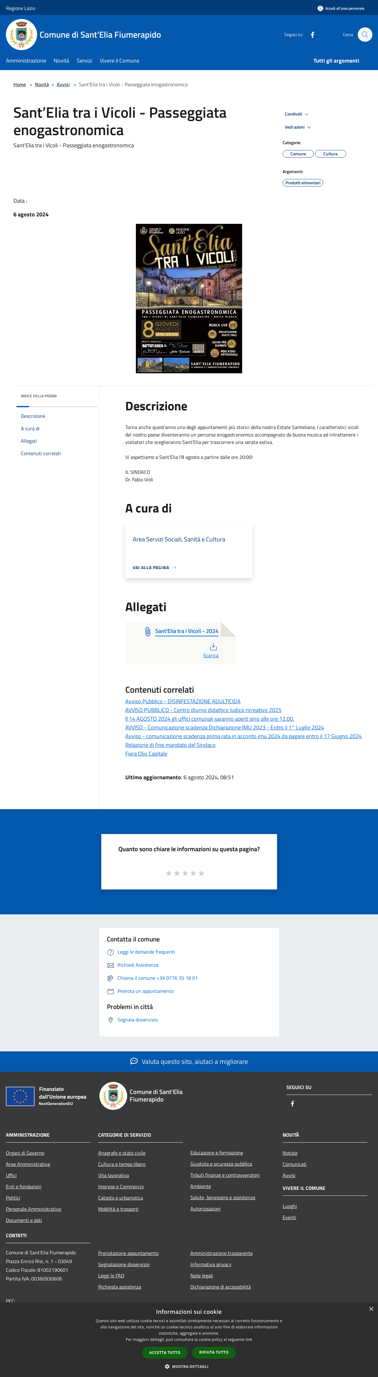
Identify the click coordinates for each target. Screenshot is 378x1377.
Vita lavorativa (113, 1175)
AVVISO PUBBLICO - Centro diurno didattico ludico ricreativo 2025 (203, 710)
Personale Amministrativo (33, 1209)
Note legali (201, 1275)
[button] (189, 1366)
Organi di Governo (25, 1153)
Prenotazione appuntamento (128, 1253)
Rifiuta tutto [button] (214, 1352)
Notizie (290, 1153)
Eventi (289, 1217)
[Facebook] (309, 34)
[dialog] (189, 1340)
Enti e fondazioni (23, 1186)
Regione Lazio (20, 8)
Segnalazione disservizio (124, 1264)
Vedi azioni (299, 127)
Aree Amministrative (28, 1164)
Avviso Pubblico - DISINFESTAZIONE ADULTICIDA (183, 701)
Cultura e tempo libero (122, 1164)
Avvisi (63, 84)
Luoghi (290, 1206)
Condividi (297, 114)
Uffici (11, 1175)
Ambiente (200, 1186)
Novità (42, 84)
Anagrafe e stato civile (122, 1153)
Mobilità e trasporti (118, 1209)
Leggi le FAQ (111, 1275)
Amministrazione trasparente (221, 1253)
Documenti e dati (24, 1220)
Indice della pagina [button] (39, 396)
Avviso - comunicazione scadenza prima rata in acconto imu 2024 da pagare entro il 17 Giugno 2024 (243, 736)
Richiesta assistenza (119, 1286)
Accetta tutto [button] (164, 1352)
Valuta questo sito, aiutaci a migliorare (189, 1061)
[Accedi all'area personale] (340, 8)
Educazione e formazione (216, 1152)
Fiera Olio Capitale (146, 753)
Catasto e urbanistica (120, 1197)
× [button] (371, 1309)
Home (19, 84)
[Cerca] (364, 34)
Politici (13, 1197)
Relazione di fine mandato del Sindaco (170, 745)
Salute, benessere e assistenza (222, 1197)
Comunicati (295, 1164)
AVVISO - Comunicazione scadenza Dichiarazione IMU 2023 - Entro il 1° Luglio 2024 (224, 727)
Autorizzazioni (205, 1208)
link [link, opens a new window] (249, 1339)
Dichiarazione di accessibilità (220, 1286)
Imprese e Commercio (121, 1186)
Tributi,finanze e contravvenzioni (225, 1175)
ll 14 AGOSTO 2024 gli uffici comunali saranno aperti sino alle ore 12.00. (209, 718)
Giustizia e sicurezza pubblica (221, 1163)
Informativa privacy (211, 1264)
